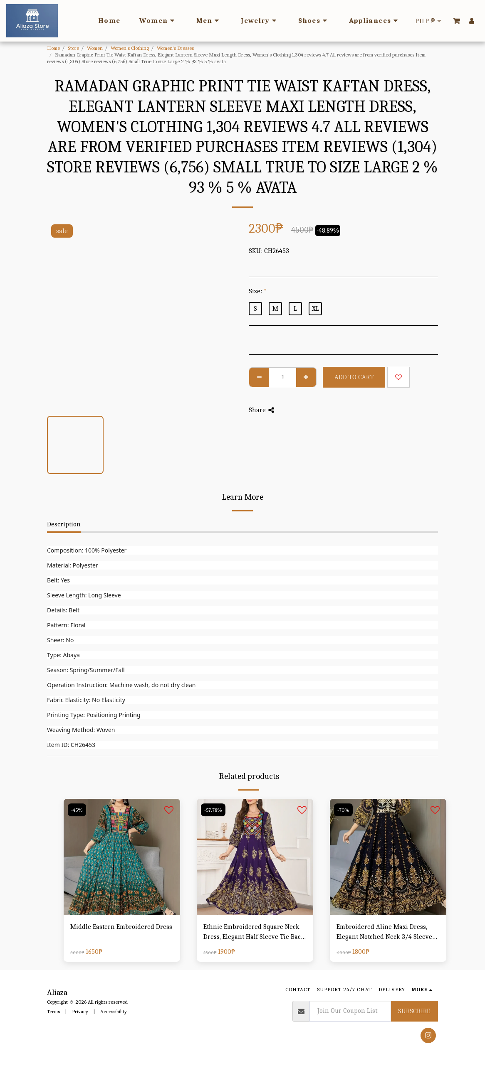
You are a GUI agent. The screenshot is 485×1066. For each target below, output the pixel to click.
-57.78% (213, 810)
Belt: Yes (58, 580)
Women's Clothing (130, 48)
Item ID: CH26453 (71, 745)
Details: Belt (63, 610)
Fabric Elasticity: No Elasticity (86, 700)
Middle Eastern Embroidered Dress (121, 927)
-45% (77, 810)
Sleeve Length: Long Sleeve (84, 595)
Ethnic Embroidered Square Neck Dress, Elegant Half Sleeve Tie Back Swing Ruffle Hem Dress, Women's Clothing (253, 932)
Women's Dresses (175, 48)
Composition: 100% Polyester (86, 550)
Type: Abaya (63, 655)
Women (95, 48)
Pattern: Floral (66, 625)
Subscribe (414, 1011)
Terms (53, 1011)
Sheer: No (60, 640)
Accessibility (113, 1011)
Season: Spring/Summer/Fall (86, 670)
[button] (456, 21)
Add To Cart (354, 377)
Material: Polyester (72, 565)
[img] (122, 857)
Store (73, 48)
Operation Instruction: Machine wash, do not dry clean (121, 685)
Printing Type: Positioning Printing (94, 715)
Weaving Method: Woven (81, 730)
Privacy (80, 1011)
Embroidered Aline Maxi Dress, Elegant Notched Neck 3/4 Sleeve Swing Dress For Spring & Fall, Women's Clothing (384, 932)
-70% (343, 810)
